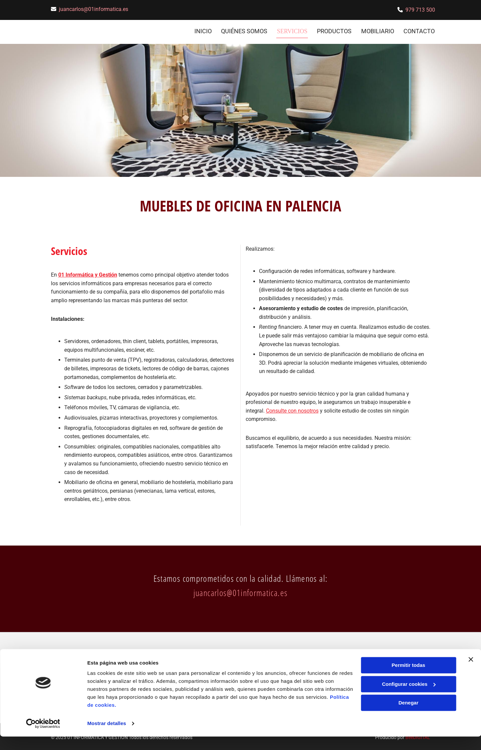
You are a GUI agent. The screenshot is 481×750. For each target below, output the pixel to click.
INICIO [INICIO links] (202, 30)
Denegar (408, 716)
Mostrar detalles (106, 737)
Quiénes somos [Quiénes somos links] (244, 30)
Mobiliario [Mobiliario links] (377, 30)
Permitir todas (408, 679)
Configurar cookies (408, 697)
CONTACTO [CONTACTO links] (419, 30)
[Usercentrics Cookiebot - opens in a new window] (43, 737)
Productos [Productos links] (334, 30)
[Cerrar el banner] (470, 673)
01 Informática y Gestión (87, 273)
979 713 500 (420, 10)
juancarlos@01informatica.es (93, 9)
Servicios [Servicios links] (292, 30)
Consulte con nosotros (292, 409)
